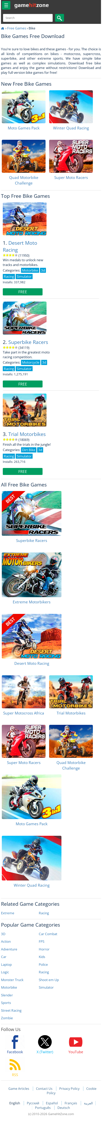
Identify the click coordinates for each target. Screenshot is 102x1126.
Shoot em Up (49, 979)
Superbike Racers (28, 342)
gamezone (31, 5)
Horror (44, 949)
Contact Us (44, 1088)
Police (43, 964)
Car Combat (48, 934)
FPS (41, 941)
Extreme (7, 913)
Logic (5, 972)
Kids (42, 956)
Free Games (16, 28)
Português (43, 1108)
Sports (6, 1002)
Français (71, 1103)
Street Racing (11, 1010)
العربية (88, 1103)
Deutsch (63, 1108)
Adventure (9, 949)
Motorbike (9, 987)
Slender (7, 995)
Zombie (7, 1018)
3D (3, 934)
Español (52, 1103)
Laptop (6, 964)
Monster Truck (12, 979)
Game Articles (18, 1088)
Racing (44, 913)
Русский (33, 1103)
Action (6, 941)
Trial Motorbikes (27, 434)
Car (3, 956)
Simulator (46, 987)
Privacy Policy (69, 1088)
